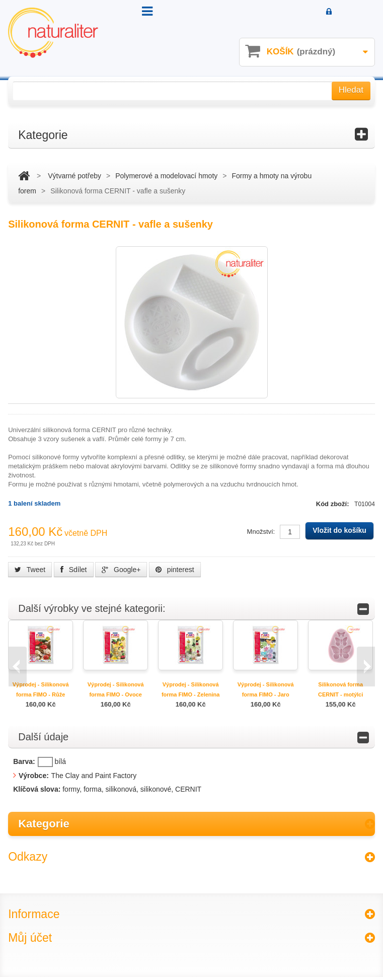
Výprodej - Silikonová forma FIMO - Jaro (266, 689)
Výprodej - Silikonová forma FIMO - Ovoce (116, 689)
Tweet (30, 570)
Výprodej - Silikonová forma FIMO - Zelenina (191, 689)
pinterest (175, 570)
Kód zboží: (333, 504)
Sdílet (73, 570)
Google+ (121, 570)
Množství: (261, 531)
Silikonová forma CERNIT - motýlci (340, 689)
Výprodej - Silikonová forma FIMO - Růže (41, 689)
